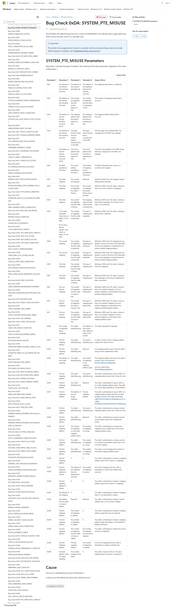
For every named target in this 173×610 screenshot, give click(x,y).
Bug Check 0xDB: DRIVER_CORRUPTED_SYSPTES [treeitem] (19, 32)
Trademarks (94, 603)
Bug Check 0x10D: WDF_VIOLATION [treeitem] (20, 280)
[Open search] (162, 3)
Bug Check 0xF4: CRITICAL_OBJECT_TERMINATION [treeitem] (19, 155)
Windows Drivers (67, 17)
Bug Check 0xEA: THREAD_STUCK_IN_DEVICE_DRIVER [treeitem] (20, 105)
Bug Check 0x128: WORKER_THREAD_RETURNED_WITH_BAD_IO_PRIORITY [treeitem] (24, 413)
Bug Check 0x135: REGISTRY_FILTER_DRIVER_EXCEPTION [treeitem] (21, 490)
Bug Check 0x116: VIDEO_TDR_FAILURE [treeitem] (21, 322)
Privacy (49, 603)
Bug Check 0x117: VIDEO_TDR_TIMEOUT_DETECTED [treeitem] (20, 326)
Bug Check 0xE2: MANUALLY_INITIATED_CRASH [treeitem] (19, 67)
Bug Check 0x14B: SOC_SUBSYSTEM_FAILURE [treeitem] (24, 571)
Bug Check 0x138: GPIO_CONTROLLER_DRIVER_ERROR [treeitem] (20, 512)
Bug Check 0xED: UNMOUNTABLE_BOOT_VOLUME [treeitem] (19, 126)
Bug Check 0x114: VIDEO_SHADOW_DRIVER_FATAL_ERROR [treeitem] (22, 313)
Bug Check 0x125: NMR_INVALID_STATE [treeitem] (22, 397)
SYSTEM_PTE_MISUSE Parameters (145, 21)
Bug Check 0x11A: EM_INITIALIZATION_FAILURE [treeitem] (18, 339)
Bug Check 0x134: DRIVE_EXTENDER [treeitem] (20, 486)
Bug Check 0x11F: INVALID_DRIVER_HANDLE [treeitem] (23, 372)
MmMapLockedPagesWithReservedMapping (110, 404)
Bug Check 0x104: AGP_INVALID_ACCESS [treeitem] (22, 239)
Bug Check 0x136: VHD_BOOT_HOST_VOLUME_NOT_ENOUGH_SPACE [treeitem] (24, 498)
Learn (48, 17)
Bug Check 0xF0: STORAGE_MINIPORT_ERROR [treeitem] (24, 135)
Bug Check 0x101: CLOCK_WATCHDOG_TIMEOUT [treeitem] (19, 227)
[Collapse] (38, 17)
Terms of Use (82, 603)
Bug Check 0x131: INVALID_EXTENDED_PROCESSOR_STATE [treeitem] (22, 468)
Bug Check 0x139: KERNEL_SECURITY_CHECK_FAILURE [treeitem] (20, 518)
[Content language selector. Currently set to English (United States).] (13, 597)
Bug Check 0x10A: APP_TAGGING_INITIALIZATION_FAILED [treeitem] (22, 266)
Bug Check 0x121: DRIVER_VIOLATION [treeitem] (21, 378)
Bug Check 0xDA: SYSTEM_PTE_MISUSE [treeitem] (22, 28)
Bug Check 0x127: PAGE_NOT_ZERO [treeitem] (20, 407)
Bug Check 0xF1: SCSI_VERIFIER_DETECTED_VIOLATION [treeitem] (21, 139)
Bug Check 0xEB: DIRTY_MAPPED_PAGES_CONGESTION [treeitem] (21, 111)
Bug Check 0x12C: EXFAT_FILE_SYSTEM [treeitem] (21, 441)
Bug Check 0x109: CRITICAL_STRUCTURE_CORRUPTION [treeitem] (21, 260)
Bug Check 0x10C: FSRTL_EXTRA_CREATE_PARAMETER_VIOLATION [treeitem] (24, 274)
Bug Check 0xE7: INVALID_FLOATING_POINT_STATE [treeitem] (20, 86)
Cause (136, 24)
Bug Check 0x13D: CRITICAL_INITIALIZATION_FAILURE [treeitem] (20, 540)
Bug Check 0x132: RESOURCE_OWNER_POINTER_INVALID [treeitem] (22, 474)
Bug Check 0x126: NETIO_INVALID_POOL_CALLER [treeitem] (19, 402)
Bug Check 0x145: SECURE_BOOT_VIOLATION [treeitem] (24, 561)
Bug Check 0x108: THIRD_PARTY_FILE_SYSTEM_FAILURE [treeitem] (21, 253)
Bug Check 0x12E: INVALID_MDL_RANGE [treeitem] (22, 451)
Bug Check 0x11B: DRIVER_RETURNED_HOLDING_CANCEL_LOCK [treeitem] (24, 345)
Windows (55, 17)
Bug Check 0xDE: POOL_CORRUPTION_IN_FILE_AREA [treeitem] (20, 45)
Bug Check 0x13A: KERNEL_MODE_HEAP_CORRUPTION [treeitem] (21, 524)
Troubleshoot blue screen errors (86, 51)
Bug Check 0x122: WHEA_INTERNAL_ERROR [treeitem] (23, 382)
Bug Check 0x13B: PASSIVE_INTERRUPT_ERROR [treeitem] (18, 530)
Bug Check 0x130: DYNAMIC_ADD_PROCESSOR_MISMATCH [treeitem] (22, 462)
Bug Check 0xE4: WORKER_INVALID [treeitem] (20, 75)
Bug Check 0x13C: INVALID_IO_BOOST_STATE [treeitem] (24, 536)
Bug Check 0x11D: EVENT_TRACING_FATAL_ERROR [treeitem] (19, 360)
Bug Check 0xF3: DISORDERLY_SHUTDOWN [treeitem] (23, 151)
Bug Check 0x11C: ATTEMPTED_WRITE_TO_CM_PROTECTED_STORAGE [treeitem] (24, 353)
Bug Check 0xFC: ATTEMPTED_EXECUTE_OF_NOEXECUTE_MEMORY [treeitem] (24, 198)
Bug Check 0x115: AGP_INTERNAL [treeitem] (19, 318)
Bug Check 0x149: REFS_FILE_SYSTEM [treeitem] (21, 574)
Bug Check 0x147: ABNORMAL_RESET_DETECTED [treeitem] (18, 566)
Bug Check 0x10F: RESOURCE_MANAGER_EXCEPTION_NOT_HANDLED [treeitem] (24, 293)
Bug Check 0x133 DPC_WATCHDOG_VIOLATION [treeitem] (18, 480)
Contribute (40, 603)
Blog (30, 603)
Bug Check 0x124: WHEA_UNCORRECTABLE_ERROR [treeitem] (19, 392)
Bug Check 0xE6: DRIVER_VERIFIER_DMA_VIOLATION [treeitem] (20, 80)
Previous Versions (20, 603)
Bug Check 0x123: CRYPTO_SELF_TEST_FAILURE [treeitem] (18, 386)
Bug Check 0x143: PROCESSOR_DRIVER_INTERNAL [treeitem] (19, 553)
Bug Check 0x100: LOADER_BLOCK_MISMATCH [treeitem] (18, 221)
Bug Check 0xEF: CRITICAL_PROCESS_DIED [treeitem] (23, 132)
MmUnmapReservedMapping (105, 363)
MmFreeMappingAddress (103, 369)
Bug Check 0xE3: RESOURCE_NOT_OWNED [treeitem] (23, 72)
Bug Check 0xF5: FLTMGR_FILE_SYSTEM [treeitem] (22, 160)
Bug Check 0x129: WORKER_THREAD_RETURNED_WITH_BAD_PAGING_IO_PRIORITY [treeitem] (24, 423)
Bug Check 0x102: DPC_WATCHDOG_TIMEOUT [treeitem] (24, 233)
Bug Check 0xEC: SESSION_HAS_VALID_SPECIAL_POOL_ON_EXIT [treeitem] (24, 119)
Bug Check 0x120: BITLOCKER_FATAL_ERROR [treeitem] (23, 375)
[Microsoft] (4, 3)
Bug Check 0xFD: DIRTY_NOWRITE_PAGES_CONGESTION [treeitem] (22, 205)
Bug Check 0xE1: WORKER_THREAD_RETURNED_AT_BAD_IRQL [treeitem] (23, 60)
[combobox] (22, 22)
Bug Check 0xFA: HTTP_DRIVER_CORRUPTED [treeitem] (23, 192)
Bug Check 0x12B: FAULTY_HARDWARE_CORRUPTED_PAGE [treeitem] (22, 436)
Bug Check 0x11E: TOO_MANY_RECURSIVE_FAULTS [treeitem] (19, 366)
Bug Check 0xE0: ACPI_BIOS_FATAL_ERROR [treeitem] (23, 56)
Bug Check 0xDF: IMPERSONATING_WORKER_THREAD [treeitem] (21, 51)
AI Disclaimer (7, 603)
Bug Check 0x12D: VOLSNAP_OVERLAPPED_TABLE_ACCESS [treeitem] (22, 446)
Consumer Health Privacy (65, 603)
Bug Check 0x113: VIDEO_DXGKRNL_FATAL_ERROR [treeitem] (19, 307)
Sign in (168, 3)
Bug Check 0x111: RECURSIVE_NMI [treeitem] (20, 299)
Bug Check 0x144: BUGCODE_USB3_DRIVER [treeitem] (23, 558)
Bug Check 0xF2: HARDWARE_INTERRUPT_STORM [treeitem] (19, 146)
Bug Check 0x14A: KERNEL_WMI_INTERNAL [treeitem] (23, 577)
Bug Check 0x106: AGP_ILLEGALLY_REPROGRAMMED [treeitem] (20, 247)
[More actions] (125, 17)
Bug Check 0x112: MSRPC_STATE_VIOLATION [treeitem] (23, 302)
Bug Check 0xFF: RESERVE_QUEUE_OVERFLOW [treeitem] (18, 215)
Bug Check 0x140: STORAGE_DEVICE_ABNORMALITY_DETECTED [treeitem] (24, 546)
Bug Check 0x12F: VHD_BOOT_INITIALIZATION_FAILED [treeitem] (20, 455)
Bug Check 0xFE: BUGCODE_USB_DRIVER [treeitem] (22, 210)
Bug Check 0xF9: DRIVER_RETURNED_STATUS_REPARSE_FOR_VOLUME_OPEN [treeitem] (24, 185)
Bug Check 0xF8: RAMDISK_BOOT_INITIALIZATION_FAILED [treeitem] (22, 177)
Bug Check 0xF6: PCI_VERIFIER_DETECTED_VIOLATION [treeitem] (21, 165)
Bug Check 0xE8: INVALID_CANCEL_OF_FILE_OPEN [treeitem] (19, 92)
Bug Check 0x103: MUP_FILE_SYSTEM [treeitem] (21, 236)
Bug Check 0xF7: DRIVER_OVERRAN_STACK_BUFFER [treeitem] (20, 171)
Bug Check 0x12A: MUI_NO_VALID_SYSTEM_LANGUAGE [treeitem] (21, 430)
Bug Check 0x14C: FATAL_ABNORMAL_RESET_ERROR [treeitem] (20, 582)
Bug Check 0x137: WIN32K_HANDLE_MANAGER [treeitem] (18, 506)
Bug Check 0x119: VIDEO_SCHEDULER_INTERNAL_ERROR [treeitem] (21, 332)
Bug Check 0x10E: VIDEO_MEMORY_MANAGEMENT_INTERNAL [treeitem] (23, 285)
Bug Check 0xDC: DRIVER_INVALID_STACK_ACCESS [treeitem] (19, 38)
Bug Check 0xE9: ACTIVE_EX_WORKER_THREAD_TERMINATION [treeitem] (24, 98)
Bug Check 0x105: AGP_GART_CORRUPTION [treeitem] (23, 243)
